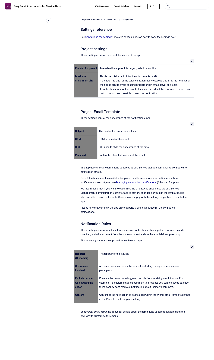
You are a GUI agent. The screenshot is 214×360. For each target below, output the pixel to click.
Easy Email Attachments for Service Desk (37, 6)
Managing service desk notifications (136, 182)
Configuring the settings (98, 37)
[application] (213, 359)
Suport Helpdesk (121, 6)
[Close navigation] (48, 20)
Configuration (127, 19)
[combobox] (187, 6)
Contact (137, 6)
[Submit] (168, 6)
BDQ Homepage (101, 6)
